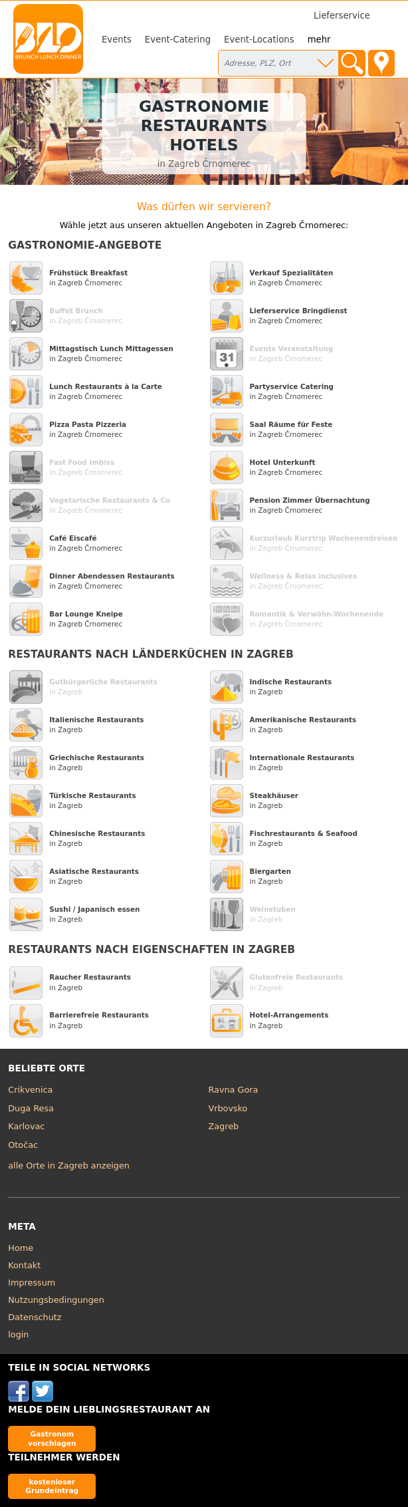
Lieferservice (342, 16)
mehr (319, 40)
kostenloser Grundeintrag (51, 1486)
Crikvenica (30, 1090)
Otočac (23, 1145)
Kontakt (24, 1265)
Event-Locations (259, 40)
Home (20, 1248)
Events (117, 40)
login (18, 1334)
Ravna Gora (233, 1090)
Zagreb (224, 1126)
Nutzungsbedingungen (56, 1300)
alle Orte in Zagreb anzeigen (69, 1165)
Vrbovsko (228, 1108)
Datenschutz (34, 1317)
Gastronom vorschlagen (52, 1438)
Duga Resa (31, 1108)
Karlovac (26, 1126)
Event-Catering (178, 40)
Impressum (31, 1283)
